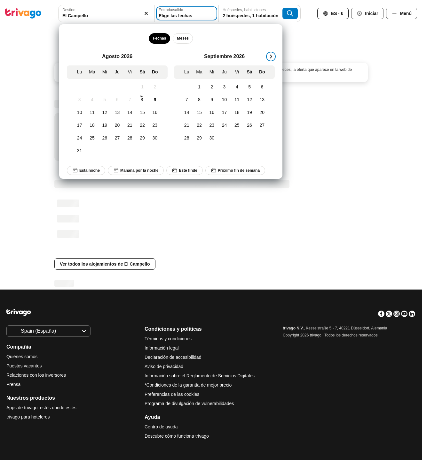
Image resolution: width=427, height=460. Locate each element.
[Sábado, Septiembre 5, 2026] (249, 87)
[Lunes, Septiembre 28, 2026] (186, 138)
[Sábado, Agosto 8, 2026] (141, 100)
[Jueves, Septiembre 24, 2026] (224, 125)
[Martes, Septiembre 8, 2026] (199, 100)
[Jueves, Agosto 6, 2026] (117, 100)
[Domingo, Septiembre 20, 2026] (262, 112)
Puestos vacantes (24, 365)
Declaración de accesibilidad (173, 357)
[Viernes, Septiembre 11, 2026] (237, 100)
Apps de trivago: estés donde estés (41, 407)
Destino (68, 10)
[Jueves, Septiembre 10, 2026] (224, 100)
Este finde (184, 170)
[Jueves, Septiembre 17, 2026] (224, 112)
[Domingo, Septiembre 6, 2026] (262, 87)
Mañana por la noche (135, 170)
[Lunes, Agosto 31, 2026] (79, 151)
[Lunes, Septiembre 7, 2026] (186, 100)
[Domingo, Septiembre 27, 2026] (262, 125)
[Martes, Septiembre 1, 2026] (199, 87)
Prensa (13, 384)
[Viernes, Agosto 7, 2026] (129, 100)
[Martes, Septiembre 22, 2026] (199, 125)
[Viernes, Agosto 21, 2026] (129, 125)
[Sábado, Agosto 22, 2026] (142, 125)
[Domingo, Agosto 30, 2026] (155, 138)
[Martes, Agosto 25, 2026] (92, 138)
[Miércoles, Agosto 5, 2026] (105, 100)
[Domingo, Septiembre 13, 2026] (262, 100)
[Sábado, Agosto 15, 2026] (142, 112)
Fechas (159, 38)
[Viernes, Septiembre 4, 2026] (237, 87)
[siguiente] (271, 56)
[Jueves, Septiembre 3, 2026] (224, 87)
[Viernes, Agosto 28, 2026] (129, 138)
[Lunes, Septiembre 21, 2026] (186, 125)
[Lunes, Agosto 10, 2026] (79, 112)
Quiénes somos (21, 356)
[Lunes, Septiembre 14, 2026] (186, 112)
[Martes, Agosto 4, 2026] (92, 100)
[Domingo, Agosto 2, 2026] (155, 87)
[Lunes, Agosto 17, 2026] (79, 125)
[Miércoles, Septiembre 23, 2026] (212, 125)
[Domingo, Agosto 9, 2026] (155, 100)
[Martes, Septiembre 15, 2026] (199, 112)
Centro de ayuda (161, 426)
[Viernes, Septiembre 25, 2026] (237, 125)
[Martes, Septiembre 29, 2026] (199, 138)
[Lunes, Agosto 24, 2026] (79, 138)
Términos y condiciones (168, 338)
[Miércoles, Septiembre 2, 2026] (212, 87)
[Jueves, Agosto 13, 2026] (117, 112)
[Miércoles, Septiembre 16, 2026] (212, 112)
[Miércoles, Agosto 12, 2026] (105, 112)
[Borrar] (146, 13)
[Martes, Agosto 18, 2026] (92, 125)
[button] (106, 13)
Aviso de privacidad (164, 366)
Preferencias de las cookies (173, 394)
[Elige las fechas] (186, 13)
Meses (183, 38)
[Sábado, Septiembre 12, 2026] (249, 100)
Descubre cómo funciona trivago (177, 436)
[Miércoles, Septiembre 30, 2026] (212, 138)
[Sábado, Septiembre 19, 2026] (249, 112)
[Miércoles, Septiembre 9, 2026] (212, 100)
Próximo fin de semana (235, 170)
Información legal (162, 348)
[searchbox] (106, 15)
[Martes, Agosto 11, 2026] (92, 112)
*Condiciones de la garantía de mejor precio (188, 385)
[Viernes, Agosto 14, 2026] (129, 112)
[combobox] (106, 13)
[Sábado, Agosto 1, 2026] (142, 87)
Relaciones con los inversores (36, 375)
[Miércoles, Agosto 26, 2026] (105, 138)
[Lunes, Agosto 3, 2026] (79, 100)
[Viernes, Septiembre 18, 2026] (237, 112)
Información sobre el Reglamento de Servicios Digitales (200, 375)
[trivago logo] (23, 13)
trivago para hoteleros (28, 416)
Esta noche (86, 170)
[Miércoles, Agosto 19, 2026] (105, 125)
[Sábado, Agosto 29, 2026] (142, 138)
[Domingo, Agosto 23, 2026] (155, 125)
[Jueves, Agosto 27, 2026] (117, 138)
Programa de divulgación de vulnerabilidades (189, 403)
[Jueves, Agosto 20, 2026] (117, 125)
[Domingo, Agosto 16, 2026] (155, 112)
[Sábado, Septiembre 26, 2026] (249, 125)
